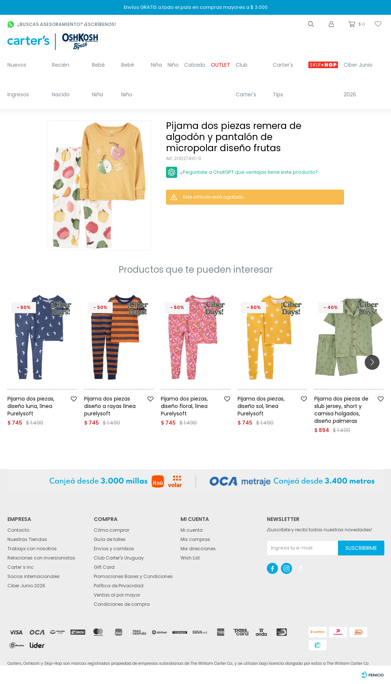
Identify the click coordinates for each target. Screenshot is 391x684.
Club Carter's (246, 79)
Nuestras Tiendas (27, 539)
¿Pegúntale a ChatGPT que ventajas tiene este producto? (249, 172)
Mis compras (195, 539)
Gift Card (104, 567)
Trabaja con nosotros (32, 548)
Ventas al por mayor (117, 595)
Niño (173, 65)
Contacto (18, 530)
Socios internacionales (33, 576)
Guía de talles (110, 539)
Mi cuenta (191, 530)
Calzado (194, 65)
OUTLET (220, 65)
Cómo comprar (111, 530)
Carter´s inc (20, 567)
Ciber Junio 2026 (358, 79)
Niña (156, 65)
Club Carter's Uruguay (119, 558)
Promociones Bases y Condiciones (133, 576)
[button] (311, 24)
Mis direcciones (198, 548)
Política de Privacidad (118, 585)
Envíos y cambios (114, 548)
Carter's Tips (283, 79)
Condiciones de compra (122, 604)
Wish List (190, 558)
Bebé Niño (127, 79)
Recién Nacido (61, 79)
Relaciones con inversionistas (41, 558)
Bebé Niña (98, 79)
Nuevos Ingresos (18, 79)
